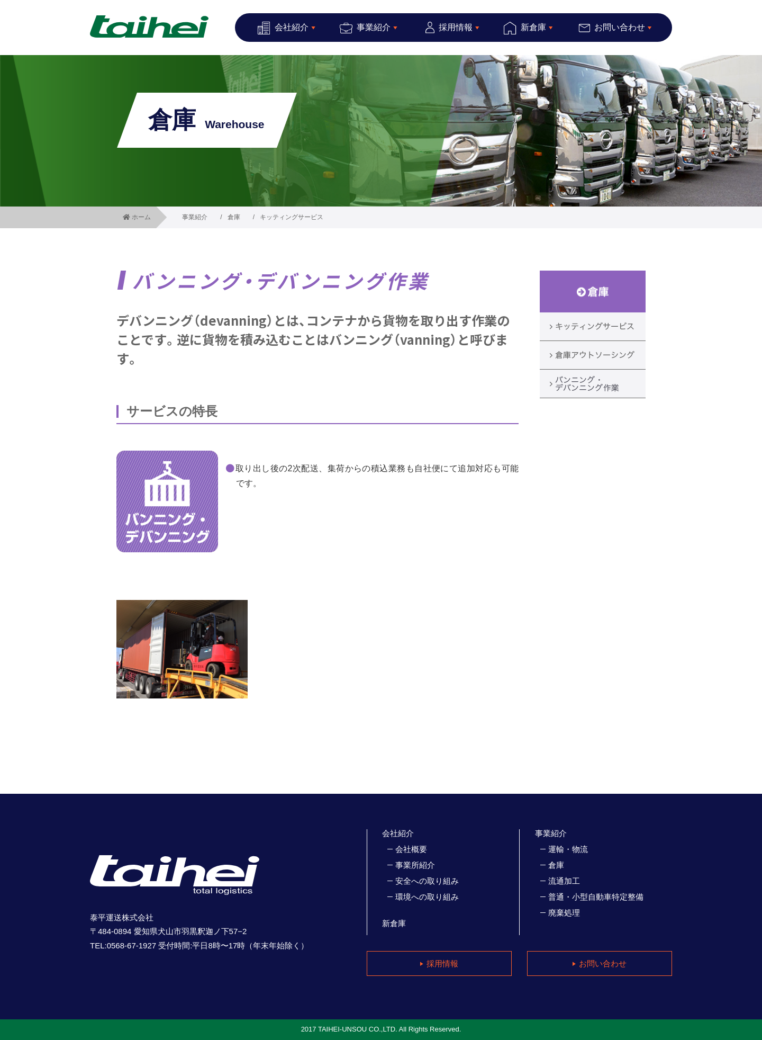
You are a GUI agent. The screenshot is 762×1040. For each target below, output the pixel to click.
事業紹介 (194, 217)
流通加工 (564, 881)
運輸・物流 (568, 849)
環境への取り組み (427, 897)
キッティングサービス (291, 217)
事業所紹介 (415, 865)
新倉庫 (394, 923)
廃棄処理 (564, 913)
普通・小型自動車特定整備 (595, 897)
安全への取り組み (427, 881)
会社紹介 (398, 833)
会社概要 (411, 849)
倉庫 (234, 217)
